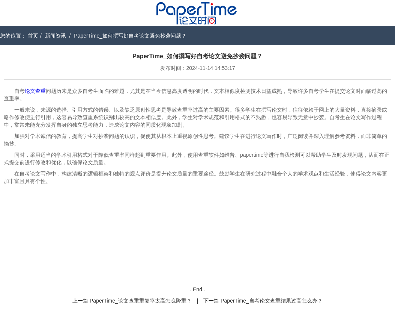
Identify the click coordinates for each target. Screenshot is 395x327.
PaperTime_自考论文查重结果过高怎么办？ (272, 301)
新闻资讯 (55, 36)
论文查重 (35, 91)
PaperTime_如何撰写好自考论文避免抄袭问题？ (130, 36)
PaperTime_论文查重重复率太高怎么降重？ (141, 301)
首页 (33, 36)
